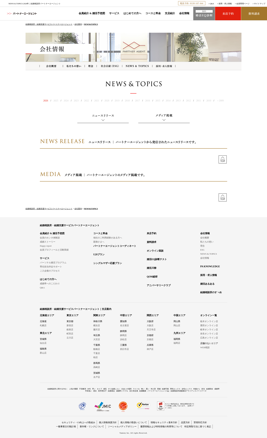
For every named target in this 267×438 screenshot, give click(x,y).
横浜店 (96, 325)
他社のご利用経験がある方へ (107, 237)
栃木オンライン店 (209, 321)
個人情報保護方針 (108, 422)
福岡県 (177, 339)
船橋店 (96, 349)
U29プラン (99, 254)
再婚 (159, 389)
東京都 (70, 321)
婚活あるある (207, 284)
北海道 (43, 321)
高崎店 (96, 367)
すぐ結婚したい (114, 389)
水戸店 (96, 377)
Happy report (46, 246)
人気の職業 (73, 389)
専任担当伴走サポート (51, 266)
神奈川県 (97, 321)
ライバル (136, 389)
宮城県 (43, 339)
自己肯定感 (133, 391)
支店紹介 (170, 13)
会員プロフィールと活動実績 (54, 249)
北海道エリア (47, 315)
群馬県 (96, 363)
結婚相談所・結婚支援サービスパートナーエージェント (49, 24)
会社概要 (204, 237)
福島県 (43, 349)
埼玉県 (96, 335)
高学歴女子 (102, 391)
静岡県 (123, 331)
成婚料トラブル (122, 391)
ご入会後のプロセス (50, 270)
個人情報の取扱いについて (133, 422)
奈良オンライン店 (209, 333)
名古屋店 (124, 325)
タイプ (99, 389)
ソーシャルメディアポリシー (122, 426)
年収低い (88, 391)
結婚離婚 (142, 391)
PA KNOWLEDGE (210, 266)
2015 (157, 100)
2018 (127, 100)
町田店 (70, 333)
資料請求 (151, 242)
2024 (66, 100)
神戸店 (150, 349)
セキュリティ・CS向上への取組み (78, 422)
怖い (143, 389)
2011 (198, 100)
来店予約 (151, 233)
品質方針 (185, 422)
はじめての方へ (132, 13)
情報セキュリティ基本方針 (164, 422)
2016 (147, 100)
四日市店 (124, 349)
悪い (147, 389)
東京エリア (72, 315)
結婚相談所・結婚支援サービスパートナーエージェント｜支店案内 (75, 309)
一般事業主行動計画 (66, 426)
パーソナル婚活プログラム (53, 262)
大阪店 (150, 325)
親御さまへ (98, 241)
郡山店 (43, 353)
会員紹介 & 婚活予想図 (92, 13)
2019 (117, 100)
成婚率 (216, 389)
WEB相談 (205, 347)
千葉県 (96, 345)
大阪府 (150, 321)
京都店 (150, 339)
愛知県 (123, 321)
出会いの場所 (126, 389)
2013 (178, 100)
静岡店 (123, 335)
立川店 (70, 337)
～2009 (220, 100)
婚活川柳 (151, 268)
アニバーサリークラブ (159, 285)
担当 (203, 389)
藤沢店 (96, 329)
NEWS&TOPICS (91, 24)
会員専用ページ (242, 4)
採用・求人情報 (225, 4)
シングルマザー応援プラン (107, 263)
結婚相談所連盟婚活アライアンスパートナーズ (188, 391)
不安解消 (82, 389)
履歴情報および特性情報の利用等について (161, 426)
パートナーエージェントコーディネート (114, 246)
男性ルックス (175, 389)
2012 (188, 100)
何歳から (196, 389)
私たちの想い (207, 241)
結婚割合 (209, 389)
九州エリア (179, 333)
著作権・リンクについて (92, 426)
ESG (202, 249)
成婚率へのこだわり (50, 283)
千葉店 (96, 353)
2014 (168, 100)
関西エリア (153, 315)
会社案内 (78, 24)
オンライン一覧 (208, 315)
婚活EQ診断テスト (157, 259)
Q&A (212, 4)
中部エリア (126, 315)
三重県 (123, 345)
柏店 (95, 357)
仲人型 (153, 389)
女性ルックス (187, 389)
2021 (96, 100)
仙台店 (43, 343)
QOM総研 (152, 276)
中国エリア (179, 315)
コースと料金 (153, 13)
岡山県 (177, 321)
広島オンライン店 (209, 337)
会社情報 (184, 13)
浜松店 (123, 339)
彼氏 (105, 389)
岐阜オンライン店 (209, 329)
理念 (202, 246)
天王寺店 (151, 329)
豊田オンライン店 (209, 325)
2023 (76, 100)
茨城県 (96, 373)
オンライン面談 (155, 251)
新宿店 (70, 325)
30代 (89, 389)
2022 (86, 100)
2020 (107, 100)
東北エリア (46, 333)
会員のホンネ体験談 (50, 237)
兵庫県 (150, 345)
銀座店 (70, 329)
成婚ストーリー (47, 241)
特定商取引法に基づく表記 (197, 426)
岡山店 (177, 325)
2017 (137, 100)
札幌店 (43, 325)
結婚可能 (165, 389)
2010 (208, 100)
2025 (55, 100)
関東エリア (99, 315)
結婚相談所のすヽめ (211, 292)
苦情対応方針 (200, 422)
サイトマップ (259, 4)
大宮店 (96, 339)
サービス (114, 13)
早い (94, 389)
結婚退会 (111, 391)
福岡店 (177, 343)
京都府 (150, 335)
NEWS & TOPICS (208, 254)
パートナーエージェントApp (158, 391)
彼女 (95, 391)
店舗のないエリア (209, 343)
